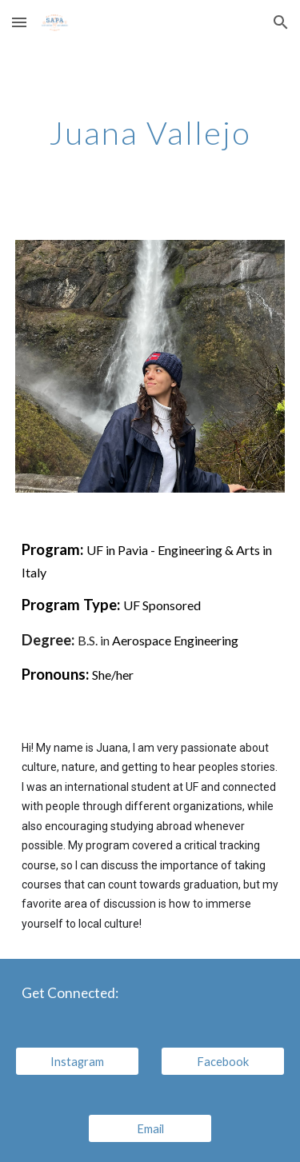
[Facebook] (223, 1061)
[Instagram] (77, 1061)
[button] (19, 22)
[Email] (150, 1128)
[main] (150, 133)
